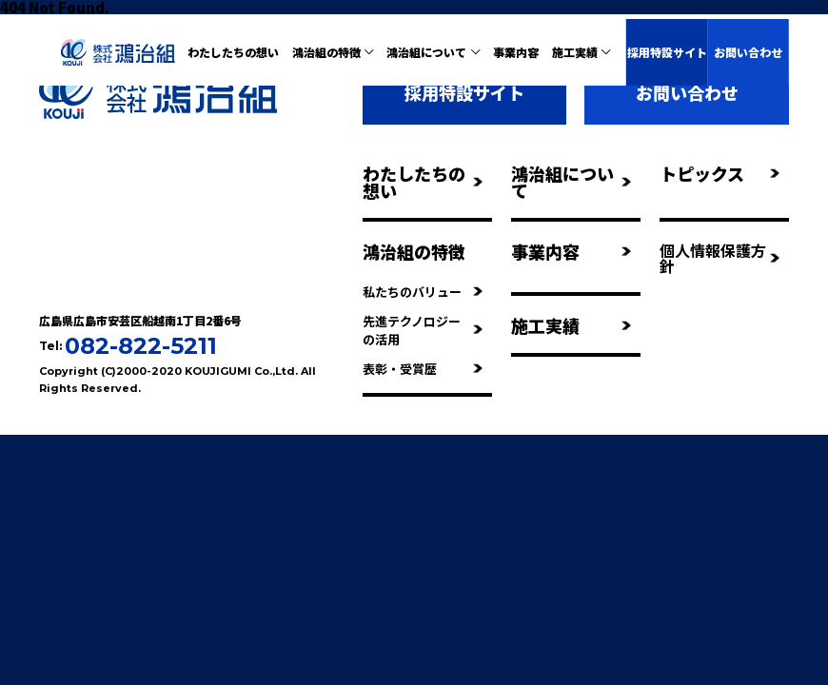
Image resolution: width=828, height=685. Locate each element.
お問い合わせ (748, 52)
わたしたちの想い (233, 52)
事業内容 (516, 52)
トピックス (719, 173)
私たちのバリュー (423, 292)
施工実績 (571, 325)
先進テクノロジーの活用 (423, 330)
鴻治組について (571, 182)
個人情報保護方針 (719, 258)
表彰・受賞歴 (423, 369)
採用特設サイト (667, 52)
